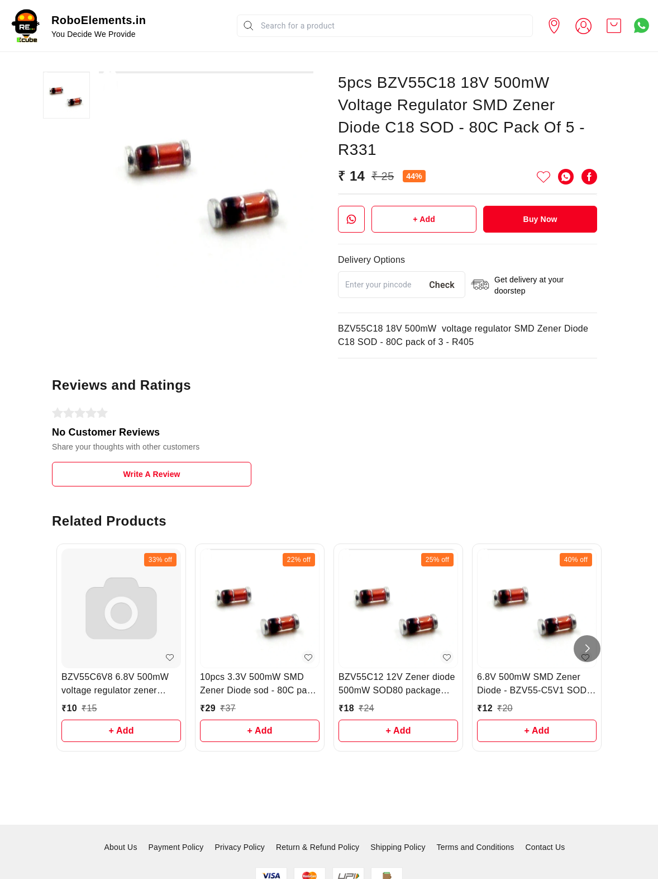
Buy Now (540, 219)
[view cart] (614, 25)
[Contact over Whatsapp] (641, 25)
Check (442, 285)
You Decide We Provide (93, 34)
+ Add (424, 219)
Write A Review (151, 474)
